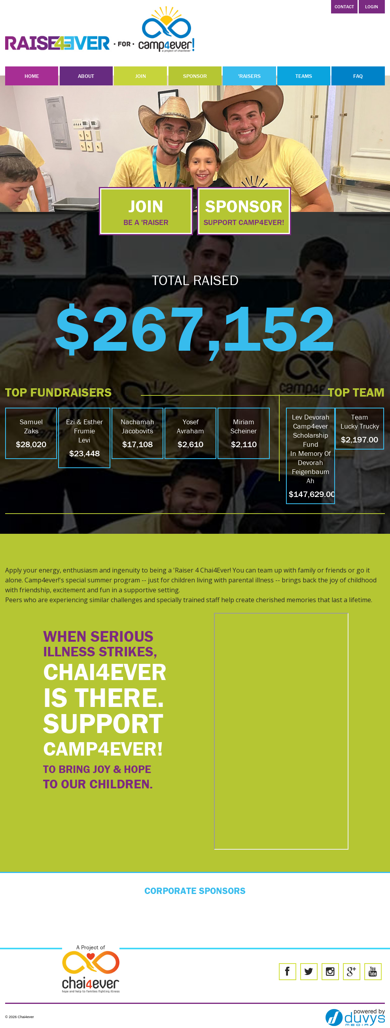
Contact (344, 6)
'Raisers (249, 75)
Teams (303, 75)
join (146, 211)
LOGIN (371, 6)
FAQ (358, 75)
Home (32, 75)
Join (140, 75)
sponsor (244, 211)
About (86, 75)
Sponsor (195, 75)
